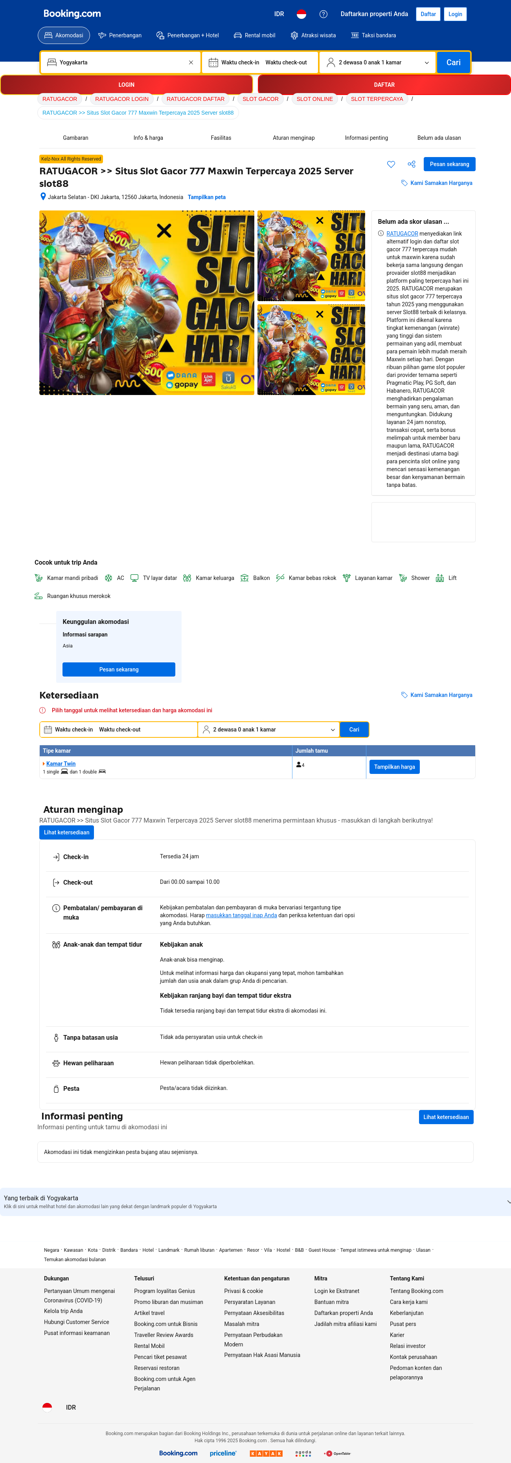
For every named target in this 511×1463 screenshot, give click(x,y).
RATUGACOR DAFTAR (195, 99)
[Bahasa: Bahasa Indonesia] (301, 14)
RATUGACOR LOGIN (122, 99)
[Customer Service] (323, 14)
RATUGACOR (59, 99)
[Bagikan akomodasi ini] (411, 164)
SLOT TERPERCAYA (377, 99)
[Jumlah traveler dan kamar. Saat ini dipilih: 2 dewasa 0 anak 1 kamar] (377, 62)
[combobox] (121, 62)
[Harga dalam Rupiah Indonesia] (279, 14)
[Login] (455, 14)
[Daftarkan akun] (428, 14)
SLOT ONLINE (315, 99)
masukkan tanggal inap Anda (241, 915)
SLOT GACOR (261, 99)
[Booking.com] (72, 14)
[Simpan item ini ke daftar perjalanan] (391, 164)
